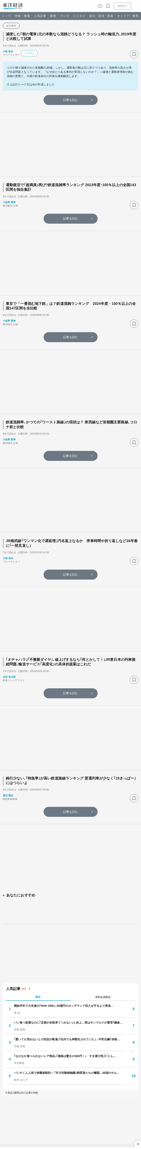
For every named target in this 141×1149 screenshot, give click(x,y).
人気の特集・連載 (20, 1072)
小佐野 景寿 (9, 202)
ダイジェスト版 (24, 1119)
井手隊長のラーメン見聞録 (31, 1099)
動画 (53, 15)
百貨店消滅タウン (25, 1129)
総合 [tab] (38, 908)
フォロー (29, 53)
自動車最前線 (22, 1109)
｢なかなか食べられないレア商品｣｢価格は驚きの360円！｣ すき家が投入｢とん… (65, 967)
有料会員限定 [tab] (103, 908)
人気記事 (40, 15)
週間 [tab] (103, 1080)
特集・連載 (22, 15)
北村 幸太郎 (9, 677)
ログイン (122, 6)
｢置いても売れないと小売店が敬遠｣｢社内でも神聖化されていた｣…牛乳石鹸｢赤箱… (67, 950)
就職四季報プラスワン (28, 1139)
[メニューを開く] (136, 6)
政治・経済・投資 (101, 15)
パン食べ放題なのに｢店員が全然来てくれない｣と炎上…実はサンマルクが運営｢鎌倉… (68, 933)
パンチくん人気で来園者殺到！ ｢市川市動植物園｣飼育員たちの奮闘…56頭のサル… (66, 984)
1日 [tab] (38, 1080)
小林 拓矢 (8, 51)
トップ (6, 15)
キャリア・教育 (128, 15)
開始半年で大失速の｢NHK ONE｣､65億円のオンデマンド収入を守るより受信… (63, 917)
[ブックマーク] (134, 54)
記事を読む (70, 100)
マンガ (64, 15)
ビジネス (79, 15)
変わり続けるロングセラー (31, 1089)
